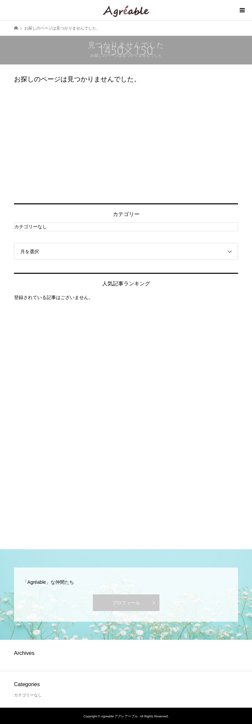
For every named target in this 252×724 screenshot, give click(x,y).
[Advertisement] (126, 143)
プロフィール (126, 602)
